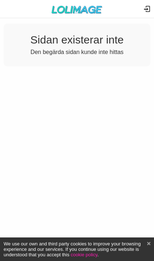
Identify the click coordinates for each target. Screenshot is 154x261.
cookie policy (84, 254)
